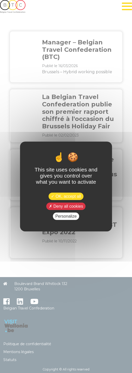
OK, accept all (66, 196)
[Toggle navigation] (127, 6)
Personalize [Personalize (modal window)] (66, 216)
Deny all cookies (66, 206)
